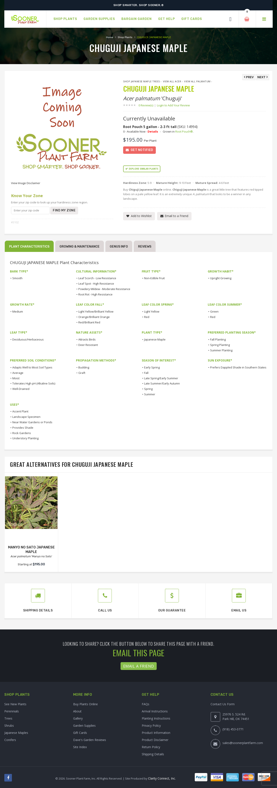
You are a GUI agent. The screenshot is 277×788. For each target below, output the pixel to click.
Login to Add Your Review (173, 105)
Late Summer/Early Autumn (162, 383)
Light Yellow (151, 311)
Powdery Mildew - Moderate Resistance (104, 289)
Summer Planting (221, 350)
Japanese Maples (16, 733)
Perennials (11, 711)
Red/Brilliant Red (89, 322)
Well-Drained (20, 389)
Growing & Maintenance (80, 246)
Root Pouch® (184, 131)
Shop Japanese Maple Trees (141, 81)
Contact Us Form (223, 704)
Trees (8, 718)
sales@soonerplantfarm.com (242, 743)
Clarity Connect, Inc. (162, 778)
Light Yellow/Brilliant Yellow (95, 311)
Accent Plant (20, 411)
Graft (81, 373)
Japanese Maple (155, 339)
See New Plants (15, 704)
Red (146, 317)
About (77, 711)
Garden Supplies (84, 725)
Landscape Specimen (26, 417)
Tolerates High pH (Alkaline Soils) (33, 383)
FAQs (145, 704)
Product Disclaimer (155, 740)
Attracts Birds (87, 339)
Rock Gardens (21, 433)
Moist (15, 378)
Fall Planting (218, 339)
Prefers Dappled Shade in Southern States (238, 367)
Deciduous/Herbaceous (28, 339)
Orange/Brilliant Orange (94, 317)
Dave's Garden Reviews (89, 740)
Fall (146, 373)
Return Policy (151, 747)
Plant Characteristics (29, 246)
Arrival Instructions (155, 711)
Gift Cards (80, 733)
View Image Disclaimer (25, 183)
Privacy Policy (151, 725)
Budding (83, 367)
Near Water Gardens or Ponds (32, 422)
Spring (148, 389)
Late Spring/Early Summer (161, 378)
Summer (149, 394)
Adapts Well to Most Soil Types (32, 367)
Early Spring (152, 367)
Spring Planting (220, 345)
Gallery (78, 718)
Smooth (17, 278)
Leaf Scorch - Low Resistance (97, 278)
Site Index (80, 747)
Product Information (156, 733)
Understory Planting (25, 438)
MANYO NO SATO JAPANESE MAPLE (31, 549)
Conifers (10, 740)
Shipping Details (153, 754)
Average (17, 373)
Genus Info (119, 246)
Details (153, 131)
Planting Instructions (156, 718)
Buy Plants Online (85, 704)
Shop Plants (125, 37)
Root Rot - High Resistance (95, 294)
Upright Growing (220, 278)
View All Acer (172, 81)
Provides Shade (22, 428)
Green (214, 311)
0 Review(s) (147, 105)
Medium (17, 311)
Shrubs (9, 725)
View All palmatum (197, 81)
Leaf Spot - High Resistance (96, 283)
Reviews (144, 246)
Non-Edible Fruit (154, 278)
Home (109, 37)
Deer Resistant (88, 345)
